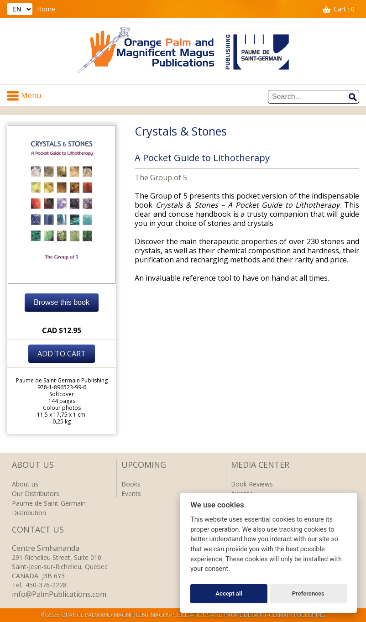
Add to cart (61, 354)
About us (25, 484)
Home (46, 9)
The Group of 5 (161, 177)
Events (131, 493)
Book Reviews (252, 484)
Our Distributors (35, 493)
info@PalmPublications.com (59, 594)
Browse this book (61, 302)
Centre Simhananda (45, 548)
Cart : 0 (344, 9)
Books (131, 484)
